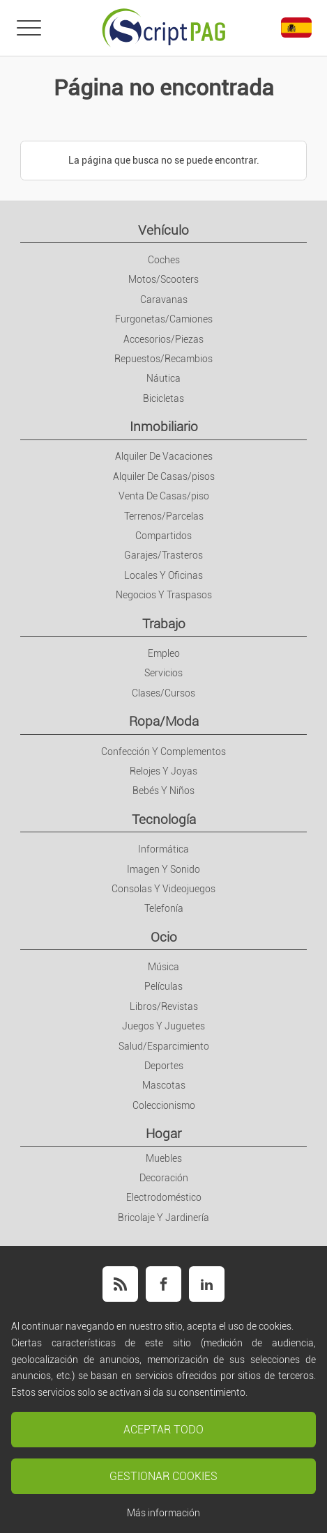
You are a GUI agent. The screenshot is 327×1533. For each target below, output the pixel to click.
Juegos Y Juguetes (163, 1026)
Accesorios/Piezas (163, 339)
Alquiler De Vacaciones (164, 456)
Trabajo (163, 624)
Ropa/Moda (164, 721)
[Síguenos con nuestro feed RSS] (120, 1284)
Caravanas (164, 299)
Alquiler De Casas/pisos (164, 476)
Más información (163, 1512)
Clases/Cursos (163, 693)
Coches (164, 259)
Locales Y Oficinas (163, 575)
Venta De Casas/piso (164, 495)
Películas (163, 986)
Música (163, 966)
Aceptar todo (163, 1429)
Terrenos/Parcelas (164, 516)
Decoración (163, 1177)
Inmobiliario (164, 427)
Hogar (163, 1134)
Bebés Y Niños (163, 790)
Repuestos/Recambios (163, 358)
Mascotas (163, 1085)
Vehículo (163, 230)
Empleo (164, 653)
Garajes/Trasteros (163, 555)
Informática (163, 849)
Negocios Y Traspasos (164, 594)
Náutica (163, 378)
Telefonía (163, 908)
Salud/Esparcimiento (164, 1046)
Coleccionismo (163, 1105)
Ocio (164, 937)
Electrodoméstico (163, 1197)
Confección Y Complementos (163, 751)
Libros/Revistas (164, 1006)
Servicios (163, 672)
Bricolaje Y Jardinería (163, 1217)
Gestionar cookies (163, 1476)
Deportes (163, 1065)
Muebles (164, 1158)
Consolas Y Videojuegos (163, 888)
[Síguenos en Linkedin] (207, 1284)
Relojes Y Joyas (163, 771)
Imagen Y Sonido (163, 869)
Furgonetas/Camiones (164, 319)
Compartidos (163, 535)
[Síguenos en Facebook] (163, 1284)
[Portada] (164, 27)
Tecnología (164, 819)
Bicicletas (163, 398)
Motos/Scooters (163, 279)
